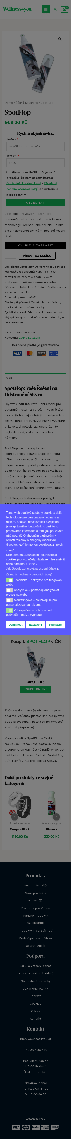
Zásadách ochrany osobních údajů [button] (29, 574)
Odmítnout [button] (16, 624)
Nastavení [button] (35, 624)
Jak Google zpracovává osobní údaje (31, 568)
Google (11, 544)
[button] (9, 580)
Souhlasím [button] (55, 624)
